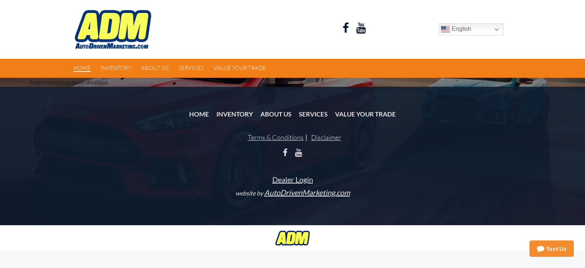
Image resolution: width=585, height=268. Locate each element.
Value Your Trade (365, 114)
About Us (275, 114)
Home (199, 114)
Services (313, 114)
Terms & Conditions (276, 137)
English (456, 29)
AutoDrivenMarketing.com (307, 192)
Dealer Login (292, 179)
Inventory (234, 114)
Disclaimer (326, 137)
